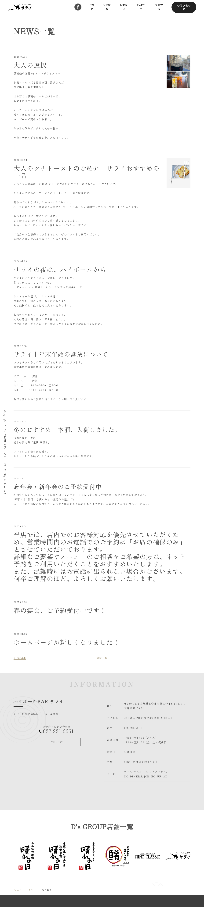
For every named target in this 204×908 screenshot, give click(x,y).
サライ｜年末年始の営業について (63, 354)
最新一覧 (102, 659)
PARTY (140, 6)
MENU (123, 6)
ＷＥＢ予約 (57, 742)
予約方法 (158, 6)
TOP (92, 6)
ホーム (18, 891)
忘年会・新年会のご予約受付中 (60, 487)
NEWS (107, 6)
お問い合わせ (184, 6)
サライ (32, 891)
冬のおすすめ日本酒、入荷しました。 (70, 429)
